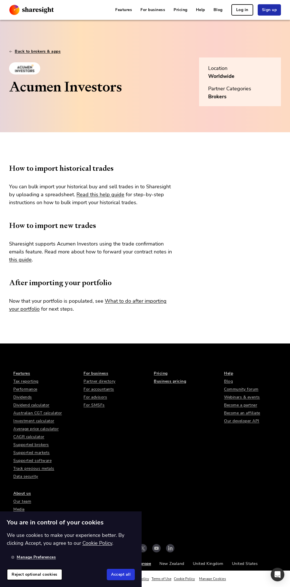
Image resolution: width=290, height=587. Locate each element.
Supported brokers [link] (31, 444)
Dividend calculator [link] (31, 405)
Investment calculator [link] (33, 421)
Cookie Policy (184, 579)
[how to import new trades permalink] (6, 225)
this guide (20, 259)
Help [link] (200, 9)
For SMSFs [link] (94, 405)
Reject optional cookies (34, 574)
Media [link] (19, 509)
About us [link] (22, 493)
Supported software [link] (32, 460)
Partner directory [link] (100, 381)
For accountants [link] (99, 389)
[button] (277, 574)
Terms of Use (161, 579)
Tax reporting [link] (26, 381)
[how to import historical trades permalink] (6, 168)
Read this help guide (100, 194)
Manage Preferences (33, 557)
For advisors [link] (95, 397)
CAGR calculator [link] (28, 436)
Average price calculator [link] (36, 429)
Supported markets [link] (31, 452)
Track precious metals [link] (33, 468)
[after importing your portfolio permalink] (6, 282)
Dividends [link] (22, 397)
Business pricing (170, 381)
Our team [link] (22, 501)
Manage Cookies (212, 579)
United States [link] (245, 563)
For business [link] (152, 9)
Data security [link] (25, 476)
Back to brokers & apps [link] (35, 51)
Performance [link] (25, 389)
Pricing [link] (180, 9)
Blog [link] (218, 9)
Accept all (121, 574)
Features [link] (123, 9)
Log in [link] (242, 9)
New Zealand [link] (171, 563)
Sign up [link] (269, 9)
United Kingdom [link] (208, 563)
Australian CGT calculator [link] (37, 413)
